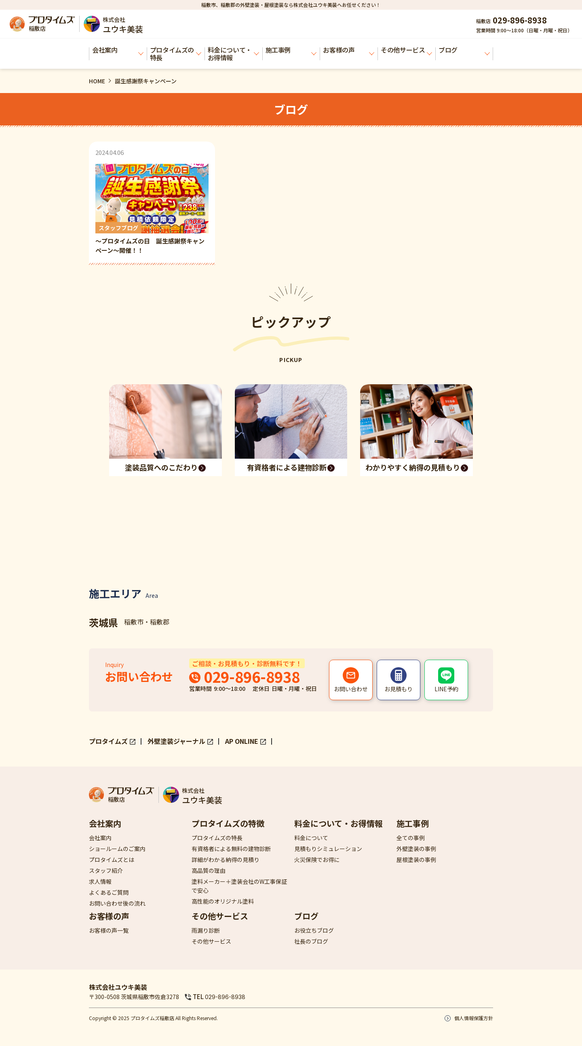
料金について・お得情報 (233, 53)
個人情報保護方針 (473, 1017)
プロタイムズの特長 (175, 53)
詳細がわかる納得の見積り (225, 859)
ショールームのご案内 (117, 849)
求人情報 (100, 881)
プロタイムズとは (111, 859)
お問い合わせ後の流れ (117, 903)
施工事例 (291, 50)
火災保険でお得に (317, 859)
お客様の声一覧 (109, 930)
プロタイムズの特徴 (228, 823)
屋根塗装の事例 (416, 859)
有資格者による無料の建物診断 (231, 849)
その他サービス (406, 50)
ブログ (464, 50)
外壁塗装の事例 (416, 849)
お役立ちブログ (314, 930)
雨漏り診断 (206, 930)
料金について (311, 838)
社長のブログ (311, 941)
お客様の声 (348, 50)
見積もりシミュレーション (328, 849)
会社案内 (117, 50)
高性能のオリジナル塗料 (223, 901)
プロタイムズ (108, 741)
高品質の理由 (209, 870)
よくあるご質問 (109, 892)
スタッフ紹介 (106, 870)
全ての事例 (410, 838)
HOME (97, 81)
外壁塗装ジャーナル (176, 741)
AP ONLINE (241, 741)
